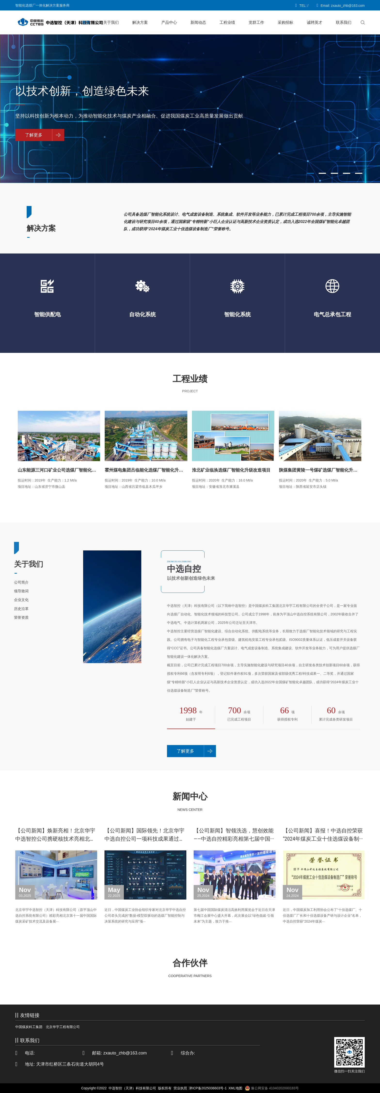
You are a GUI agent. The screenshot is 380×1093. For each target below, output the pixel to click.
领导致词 (13, 591)
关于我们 (111, 22)
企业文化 (13, 600)
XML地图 (235, 1088)
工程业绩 (227, 22)
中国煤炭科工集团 (28, 1027)
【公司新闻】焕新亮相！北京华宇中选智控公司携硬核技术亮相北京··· (55, 849)
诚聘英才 (314, 22)
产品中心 (169, 22)
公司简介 (13, 582)
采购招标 (285, 22)
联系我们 (343, 22)
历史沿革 (13, 609)
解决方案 (140, 22)
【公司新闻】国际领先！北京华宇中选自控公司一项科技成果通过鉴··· (144, 849)
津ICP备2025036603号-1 (208, 1088)
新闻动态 (198, 22)
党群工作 (256, 22)
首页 (86, 22)
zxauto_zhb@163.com (125, 1053)
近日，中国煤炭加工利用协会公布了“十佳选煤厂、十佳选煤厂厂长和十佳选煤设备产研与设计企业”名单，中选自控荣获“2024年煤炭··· (322, 925)
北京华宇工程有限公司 (63, 1027)
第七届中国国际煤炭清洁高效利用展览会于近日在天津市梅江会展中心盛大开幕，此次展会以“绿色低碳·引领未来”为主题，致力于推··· (234, 925)
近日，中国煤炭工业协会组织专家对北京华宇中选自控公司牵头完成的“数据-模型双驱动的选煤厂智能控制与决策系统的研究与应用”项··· (145, 925)
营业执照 (180, 1088)
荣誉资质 (13, 617)
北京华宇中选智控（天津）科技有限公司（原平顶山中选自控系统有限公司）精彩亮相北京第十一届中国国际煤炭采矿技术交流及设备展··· (56, 925)
